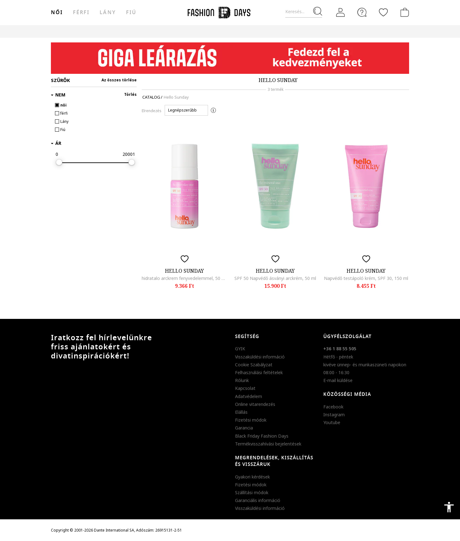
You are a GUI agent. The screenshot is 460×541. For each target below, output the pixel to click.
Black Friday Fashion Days (261, 436)
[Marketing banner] (230, 58)
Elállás (241, 412)
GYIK (240, 349)
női (57, 12)
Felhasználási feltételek (259, 372)
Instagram (334, 415)
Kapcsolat (245, 388)
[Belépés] (341, 12)
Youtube (331, 422)
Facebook (333, 407)
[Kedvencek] (383, 12)
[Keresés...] (303, 12)
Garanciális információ (257, 500)
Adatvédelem (248, 396)
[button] (186, 110)
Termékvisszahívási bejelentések (268, 444)
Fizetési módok (250, 420)
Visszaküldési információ (260, 357)
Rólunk (242, 380)
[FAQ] (362, 12)
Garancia (244, 428)
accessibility (449, 507)
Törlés (130, 94)
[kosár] (403, 12)
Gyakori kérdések (252, 477)
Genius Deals (264, 31)
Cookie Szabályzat (253, 365)
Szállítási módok (251, 492)
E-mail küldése (338, 380)
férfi (81, 12)
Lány (108, 12)
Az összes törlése (119, 80)
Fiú (131, 12)
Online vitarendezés (255, 404)
